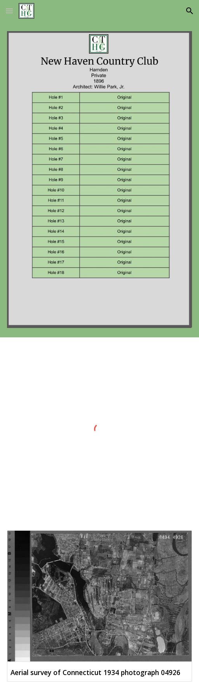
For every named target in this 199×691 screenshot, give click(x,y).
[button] (9, 10)
